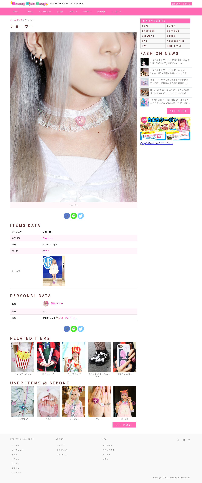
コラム (106, 459)
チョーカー (48, 238)
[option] (73, 120)
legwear (148, 36)
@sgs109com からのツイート (156, 143)
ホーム (16, 11)
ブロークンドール (67, 317)
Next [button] (133, 360)
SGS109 (61, 445)
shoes (171, 36)
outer (171, 26)
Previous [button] (14, 360)
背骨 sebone (53, 304)
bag (144, 41)
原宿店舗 (101, 11)
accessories (176, 41)
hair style (174, 46)
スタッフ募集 (109, 450)
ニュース (29, 11)
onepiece (148, 31)
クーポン (87, 11)
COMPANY (62, 450)
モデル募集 (108, 445)
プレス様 (107, 454)
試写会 (60, 11)
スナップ (73, 11)
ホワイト (47, 250)
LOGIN (186, 4)
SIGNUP (176, 4)
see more (124, 425)
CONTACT (62, 454)
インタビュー (45, 11)
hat (144, 46)
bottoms (173, 31)
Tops (145, 26)
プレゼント (116, 11)
